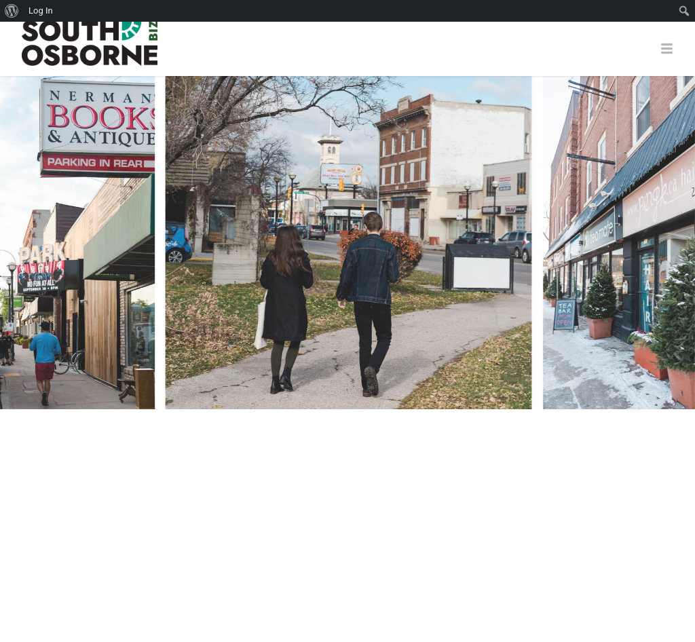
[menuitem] (12, 11)
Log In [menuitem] (41, 10)
